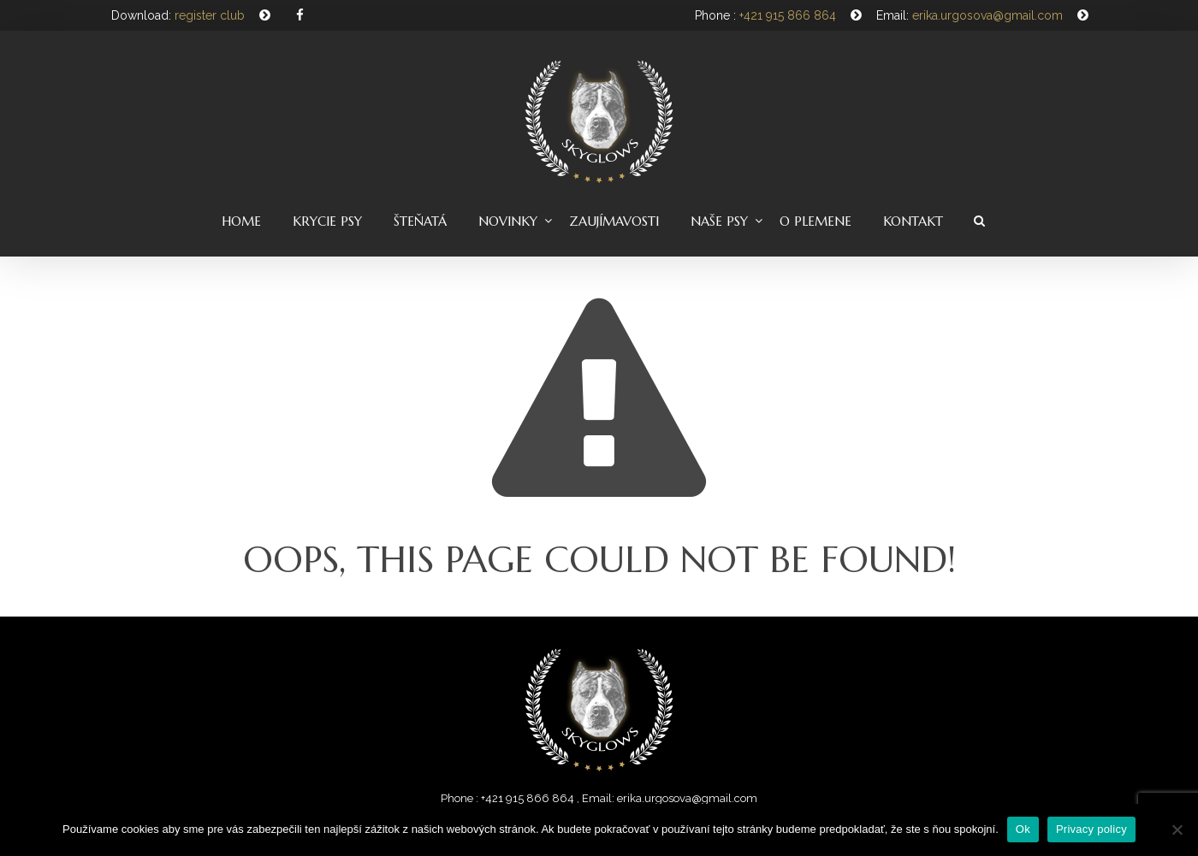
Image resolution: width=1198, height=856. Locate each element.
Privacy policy (1091, 829)
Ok (1023, 829)
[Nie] (1176, 829)
